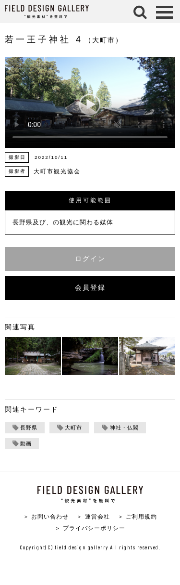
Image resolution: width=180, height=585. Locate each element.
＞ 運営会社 (92, 516)
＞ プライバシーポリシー (90, 528)
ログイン (90, 258)
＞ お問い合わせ (46, 516)
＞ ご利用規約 (137, 516)
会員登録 (90, 287)
